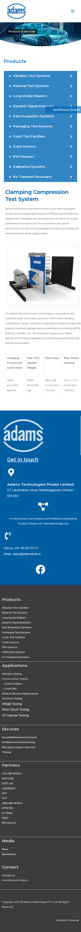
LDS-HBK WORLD (12, 773)
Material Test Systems (14, 612)
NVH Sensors (9, 647)
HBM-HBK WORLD (12, 803)
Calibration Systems (13, 652)
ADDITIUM (8, 778)
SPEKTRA (7, 807)
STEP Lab (7, 783)
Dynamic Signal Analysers (16, 622)
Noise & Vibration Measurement (20, 693)
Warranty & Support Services (18, 747)
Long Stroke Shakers (14, 617)
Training (6, 752)
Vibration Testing (12, 673)
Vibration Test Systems (15, 607)
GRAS (5, 817)
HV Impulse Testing (15, 715)
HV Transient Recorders (15, 657)
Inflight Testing (12, 704)
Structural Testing (12, 698)
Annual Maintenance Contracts (19, 737)
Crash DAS (10, 688)
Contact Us (8, 875)
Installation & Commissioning (18, 742)
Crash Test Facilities (13, 637)
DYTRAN (7, 813)
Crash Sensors (10, 642)
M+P (4, 793)
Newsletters (9, 854)
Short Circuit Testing (15, 709)
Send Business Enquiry (66, 109)
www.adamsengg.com (56, 523)
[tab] (40, 76)
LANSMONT (9, 788)
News (5, 849)
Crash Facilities (13, 683)
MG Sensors (9, 822)
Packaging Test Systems (16, 632)
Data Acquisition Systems (16, 627)
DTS (4, 798)
